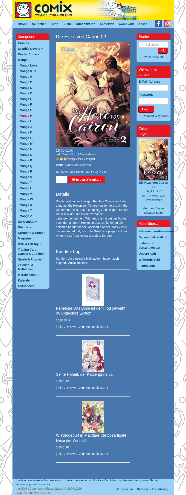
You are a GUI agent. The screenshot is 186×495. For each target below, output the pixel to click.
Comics (25, 43)
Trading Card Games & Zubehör (32, 252)
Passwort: (146, 94)
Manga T (26, 182)
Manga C (26, 87)
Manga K (26, 132)
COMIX (23, 24)
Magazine (25, 238)
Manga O (26, 154)
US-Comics (27, 221)
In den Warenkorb (86, 179)
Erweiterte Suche (152, 57)
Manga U (26, 188)
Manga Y (26, 210)
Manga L (26, 138)
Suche (67, 24)
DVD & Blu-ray (30, 244)
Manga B (26, 82)
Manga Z (26, 216)
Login (146, 109)
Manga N (26, 149)
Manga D (26, 93)
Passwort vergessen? (155, 116)
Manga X (26, 205)
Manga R (26, 171)
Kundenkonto (85, 24)
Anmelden (107, 24)
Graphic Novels (30, 48)
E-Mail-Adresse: (150, 81)
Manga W (26, 199)
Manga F (26, 104)
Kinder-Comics (29, 54)
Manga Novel (29, 65)
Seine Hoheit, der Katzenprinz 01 (84, 374)
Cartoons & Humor (31, 233)
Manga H (26, 115)
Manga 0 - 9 (28, 71)
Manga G (26, 110)
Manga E (26, 99)
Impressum (125, 489)
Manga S (26, 177)
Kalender (24, 280)
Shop (54, 24)
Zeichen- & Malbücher (26, 267)
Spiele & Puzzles (30, 259)
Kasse (142, 24)
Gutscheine (26, 286)
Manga (24, 60)
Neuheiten (39, 24)
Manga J (26, 127)
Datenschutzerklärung (152, 489)
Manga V (26, 193)
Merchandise (28, 275)
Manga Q (26, 166)
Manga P (26, 160)
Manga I (25, 121)
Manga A (26, 76)
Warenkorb (126, 24)
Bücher (24, 227)
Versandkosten (88, 154)
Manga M (26, 143)
